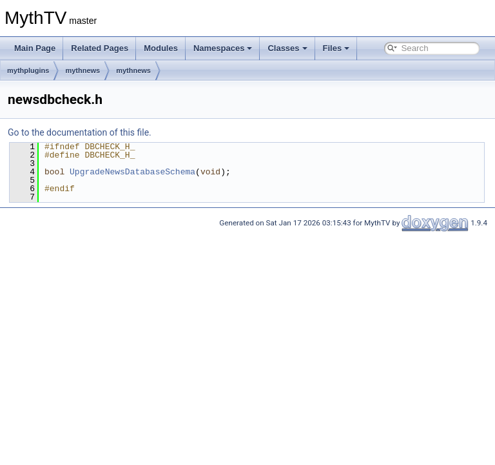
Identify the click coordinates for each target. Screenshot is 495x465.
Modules (161, 48)
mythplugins (28, 70)
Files (336, 48)
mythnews (82, 70)
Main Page (34, 48)
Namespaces (223, 48)
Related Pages (99, 48)
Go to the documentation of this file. (79, 132)
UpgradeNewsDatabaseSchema (132, 172)
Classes (287, 48)
